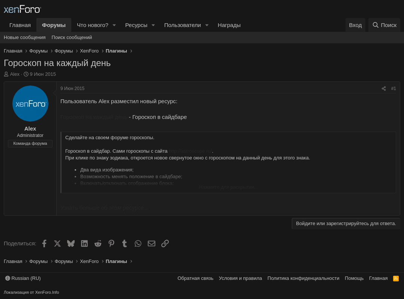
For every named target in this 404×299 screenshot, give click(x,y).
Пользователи (182, 25)
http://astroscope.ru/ (190, 151)
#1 (393, 88)
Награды (229, 25)
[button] (114, 25)
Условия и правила (240, 278)
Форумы (54, 25)
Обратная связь (195, 278)
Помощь (354, 278)
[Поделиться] (384, 88)
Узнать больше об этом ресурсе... (104, 207)
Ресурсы (136, 25)
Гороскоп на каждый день (93, 117)
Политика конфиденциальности (303, 278)
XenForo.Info (47, 292)
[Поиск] (384, 25)
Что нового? (92, 25)
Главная (20, 25)
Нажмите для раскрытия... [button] (228, 187)
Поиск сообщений (72, 37)
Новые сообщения (25, 37)
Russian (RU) (23, 278)
